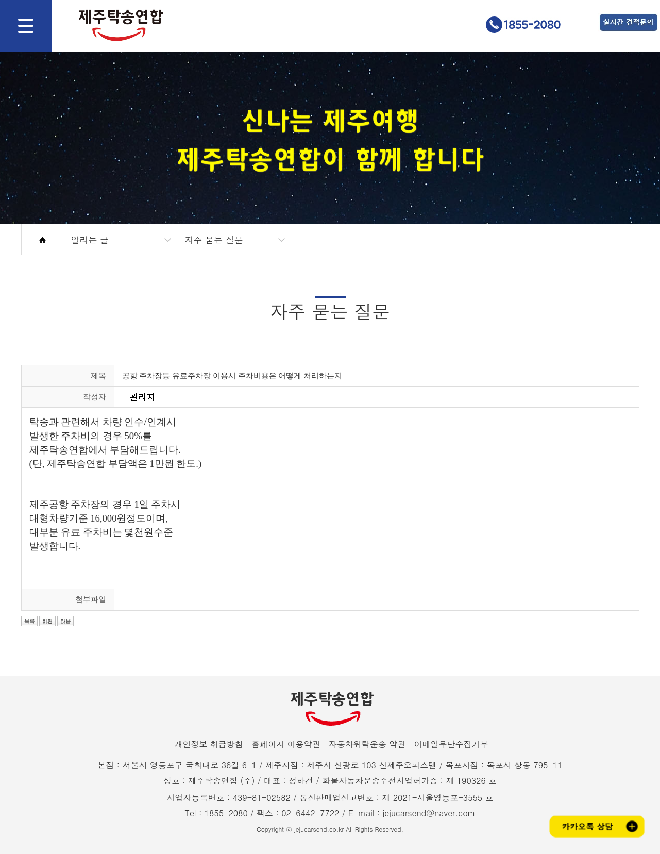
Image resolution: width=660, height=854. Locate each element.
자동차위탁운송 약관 (367, 744)
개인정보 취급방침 (208, 744)
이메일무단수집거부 (451, 744)
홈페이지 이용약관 (285, 744)
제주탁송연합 (116, 25)
